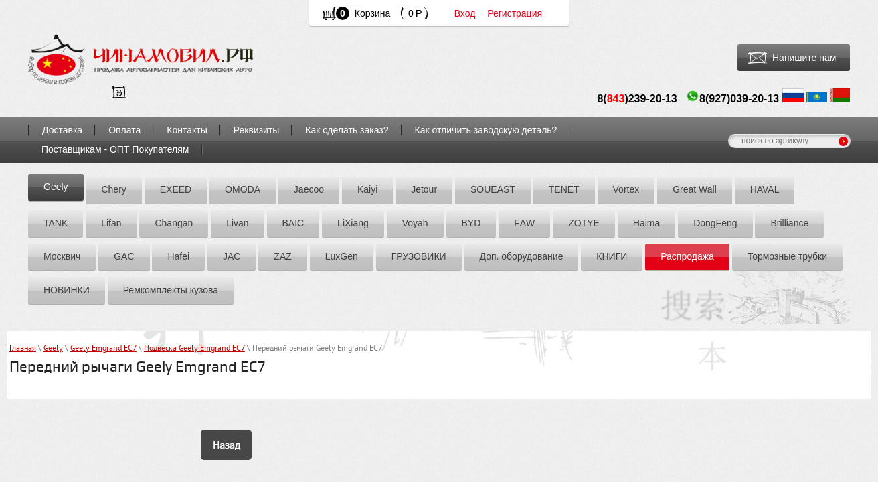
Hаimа (646, 223)
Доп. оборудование (521, 256)
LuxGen (341, 256)
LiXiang (353, 223)
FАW (524, 223)
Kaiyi (367, 189)
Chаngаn (174, 223)
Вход (465, 13)
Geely (55, 186)
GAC (124, 256)
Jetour (424, 189)
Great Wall (695, 189)
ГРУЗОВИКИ (418, 256)
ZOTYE (584, 223)
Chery (113, 189)
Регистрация (514, 13)
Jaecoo (309, 189)
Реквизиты (257, 130)
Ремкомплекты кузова (170, 290)
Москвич (61, 256)
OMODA (242, 189)
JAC (231, 256)
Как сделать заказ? (346, 130)
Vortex (626, 189)
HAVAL (765, 189)
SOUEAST (492, 189)
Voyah (415, 223)
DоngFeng (715, 223)
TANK (55, 223)
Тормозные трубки (787, 256)
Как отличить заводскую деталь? (486, 130)
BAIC (293, 223)
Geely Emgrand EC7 (103, 349)
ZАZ (282, 256)
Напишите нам (804, 57)
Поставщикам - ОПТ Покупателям (115, 149)
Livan (237, 223)
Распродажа (687, 256)
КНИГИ (611, 256)
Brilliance (789, 223)
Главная (22, 349)
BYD (471, 223)
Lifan (111, 223)
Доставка (62, 130)
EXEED (175, 189)
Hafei (178, 256)
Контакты (187, 130)
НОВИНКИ (66, 290)
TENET (564, 189)
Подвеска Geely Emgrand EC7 (194, 349)
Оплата (124, 130)
